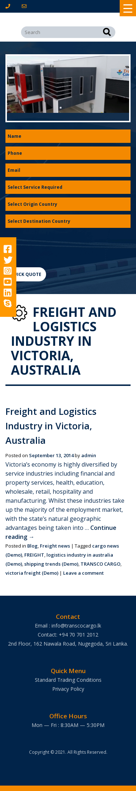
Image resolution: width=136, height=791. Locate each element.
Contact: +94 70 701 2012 (68, 634)
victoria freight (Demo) (31, 573)
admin (88, 455)
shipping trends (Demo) (51, 564)
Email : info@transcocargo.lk (68, 625)
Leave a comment (83, 573)
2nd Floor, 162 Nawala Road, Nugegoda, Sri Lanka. (68, 643)
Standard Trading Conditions (68, 679)
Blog (32, 546)
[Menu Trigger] (128, 8)
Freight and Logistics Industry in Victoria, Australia (50, 425)
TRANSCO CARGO (100, 564)
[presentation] (60, 245)
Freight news (55, 546)
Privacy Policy (68, 688)
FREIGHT (34, 555)
